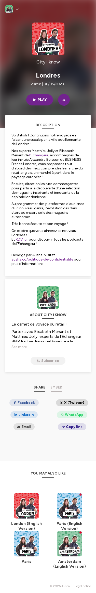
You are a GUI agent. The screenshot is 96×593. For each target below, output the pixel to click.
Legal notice (83, 586)
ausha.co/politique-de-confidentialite (42, 259)
